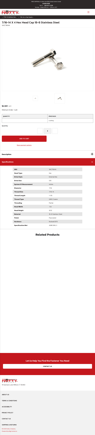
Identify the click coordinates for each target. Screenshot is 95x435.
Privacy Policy (7, 413)
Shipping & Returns (9, 425)
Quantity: (5, 126)
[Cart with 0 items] (92, 11)
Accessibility (7, 407)
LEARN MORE (46, 3)
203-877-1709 (48, 5)
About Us (5, 394)
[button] (47, 162)
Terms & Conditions (9, 400)
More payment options (24, 145)
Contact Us (47, 366)
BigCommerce (13, 431)
